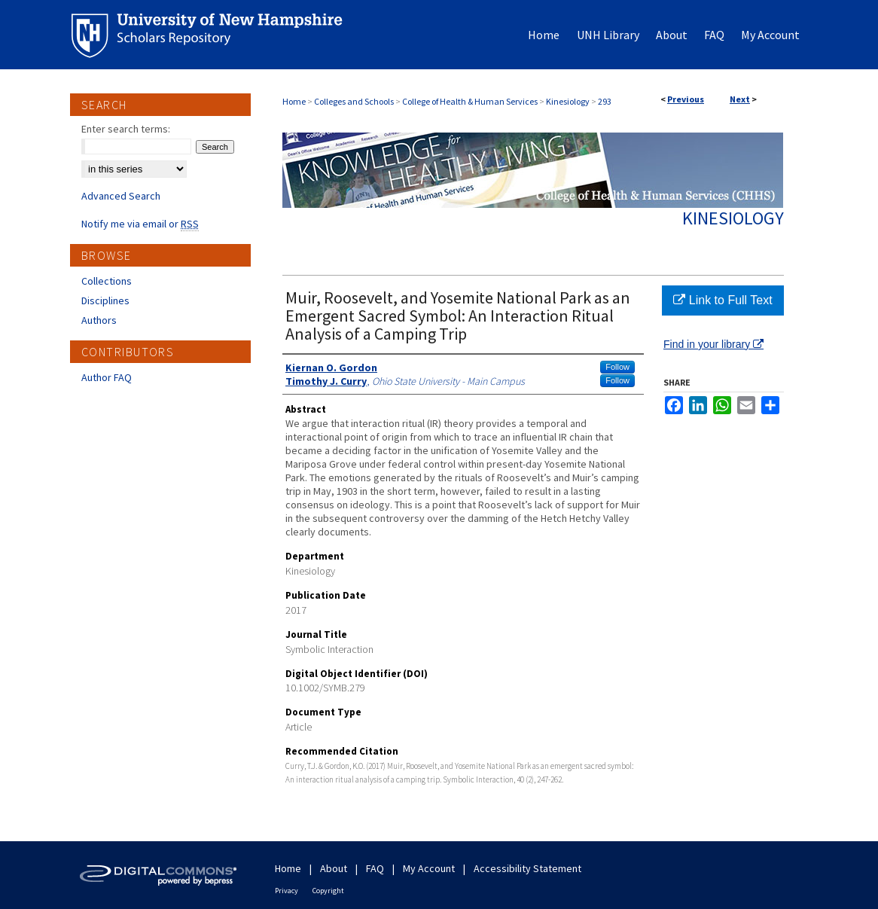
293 (604, 101)
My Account (429, 868)
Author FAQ (106, 377)
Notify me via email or (140, 223)
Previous (685, 99)
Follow (617, 366)
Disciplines (105, 300)
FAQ (375, 868)
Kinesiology (568, 101)
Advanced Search (120, 196)
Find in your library (713, 344)
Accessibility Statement (527, 868)
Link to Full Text (722, 300)
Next (740, 99)
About (333, 868)
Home (294, 101)
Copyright (328, 890)
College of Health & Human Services (470, 101)
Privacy (286, 890)
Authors (99, 320)
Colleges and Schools (354, 101)
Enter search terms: (125, 129)
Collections (106, 281)
